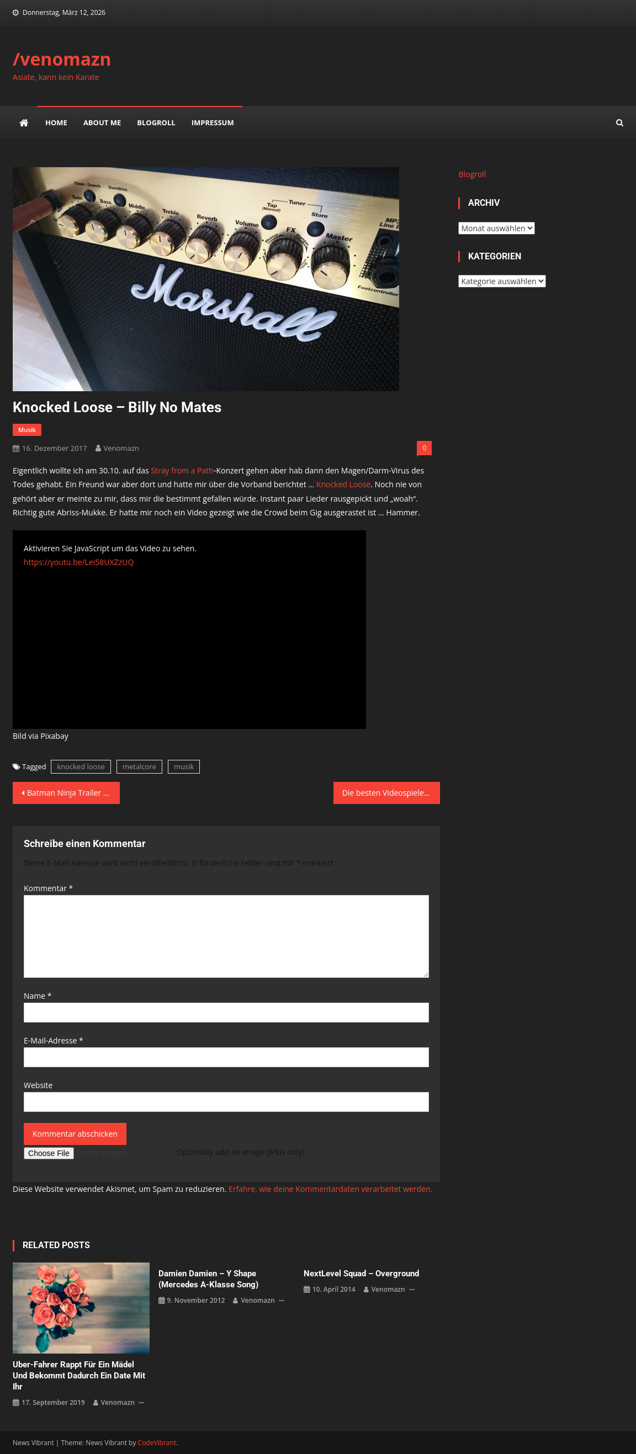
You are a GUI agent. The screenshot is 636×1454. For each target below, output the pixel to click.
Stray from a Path (182, 470)
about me (102, 122)
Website (38, 1085)
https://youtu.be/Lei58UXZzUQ (79, 562)
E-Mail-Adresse (53, 1040)
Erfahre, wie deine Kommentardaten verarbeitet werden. (330, 1189)
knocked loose (81, 766)
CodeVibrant (157, 1442)
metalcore (139, 766)
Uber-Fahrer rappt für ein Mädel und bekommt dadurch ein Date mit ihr (79, 1376)
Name (38, 995)
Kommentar (48, 888)
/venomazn (62, 59)
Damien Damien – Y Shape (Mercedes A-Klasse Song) (208, 1279)
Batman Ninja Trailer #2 (70, 792)
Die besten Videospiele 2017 (391, 792)
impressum (213, 122)
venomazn (121, 448)
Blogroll (156, 122)
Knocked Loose (343, 484)
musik (27, 429)
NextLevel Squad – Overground (361, 1274)
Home (56, 122)
